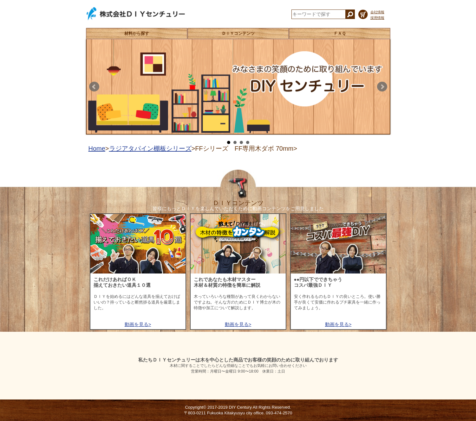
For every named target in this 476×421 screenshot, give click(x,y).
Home (96, 148)
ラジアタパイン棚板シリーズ (150, 148)
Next (382, 87)
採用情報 (377, 18)
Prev (94, 87)
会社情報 (377, 12)
